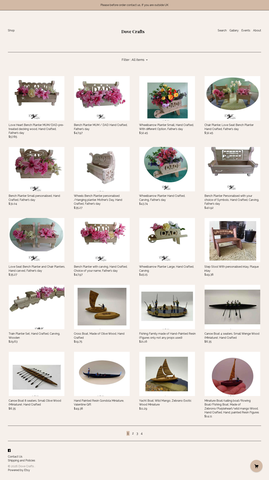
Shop (11, 30)
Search (222, 30)
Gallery (234, 30)
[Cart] (256, 466)
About (257, 30)
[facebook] (9, 450)
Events (245, 30)
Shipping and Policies (21, 460)
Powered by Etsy (19, 470)
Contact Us (15, 456)
